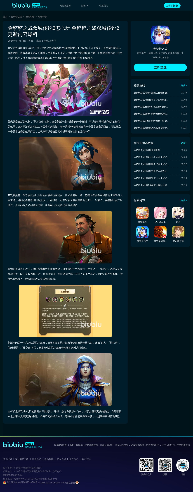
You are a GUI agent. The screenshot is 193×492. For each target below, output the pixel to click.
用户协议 (73, 459)
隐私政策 (49, 459)
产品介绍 (61, 459)
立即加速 (160, 67)
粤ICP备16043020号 (13, 475)
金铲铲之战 (16, 17)
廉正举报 (86, 459)
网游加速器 (65, 5)
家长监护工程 (21, 459)
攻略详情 (42, 17)
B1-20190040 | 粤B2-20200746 (42, 479)
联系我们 (103, 5)
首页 (5, 17)
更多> (184, 85)
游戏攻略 (30, 17)
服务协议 (36, 459)
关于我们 (7, 459)
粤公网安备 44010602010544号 (20, 482)
